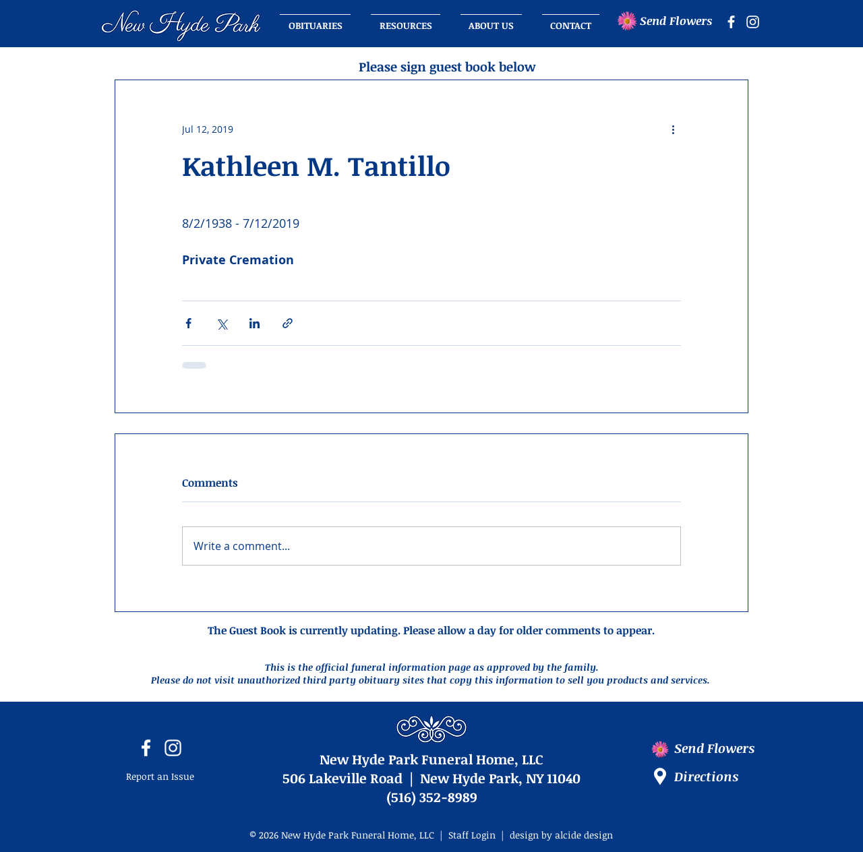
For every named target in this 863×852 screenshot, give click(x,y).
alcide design (584, 834)
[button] (491, 19)
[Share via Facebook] (188, 323)
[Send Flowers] (680, 21)
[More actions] (673, 129)
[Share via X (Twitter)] (221, 323)
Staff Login (472, 834)
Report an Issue (160, 776)
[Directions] (718, 776)
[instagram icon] (752, 21)
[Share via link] (287, 323)
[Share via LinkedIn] (254, 323)
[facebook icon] (731, 21)
